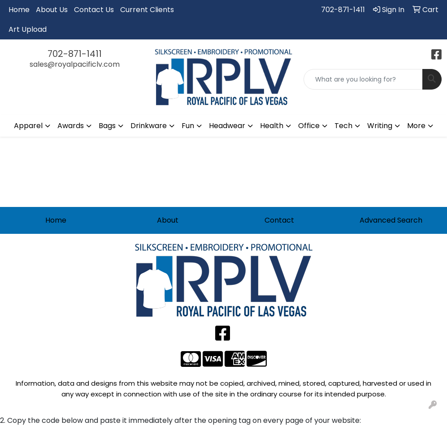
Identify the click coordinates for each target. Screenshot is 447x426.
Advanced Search (391, 220)
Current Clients (147, 9)
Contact (279, 220)
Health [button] (271, 125)
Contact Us (94, 9)
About (167, 220)
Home (19, 9)
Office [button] (309, 125)
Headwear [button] (227, 125)
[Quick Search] (363, 79)
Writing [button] (379, 125)
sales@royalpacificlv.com (75, 64)
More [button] (416, 125)
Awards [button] (70, 125)
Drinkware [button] (148, 125)
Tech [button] (343, 125)
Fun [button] (188, 125)
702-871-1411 (343, 9)
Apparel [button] (28, 125)
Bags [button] (107, 125)
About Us (52, 9)
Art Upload (28, 29)
